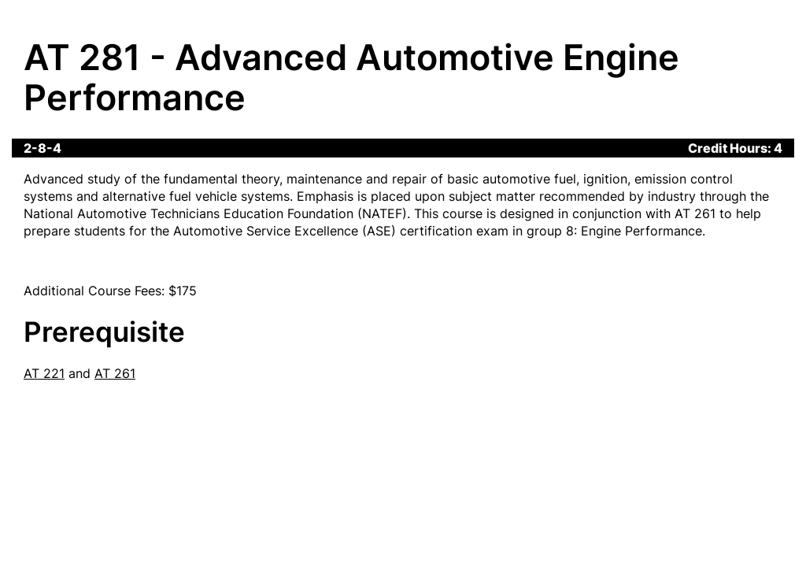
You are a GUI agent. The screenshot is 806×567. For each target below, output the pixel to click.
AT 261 (114, 373)
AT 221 (44, 373)
